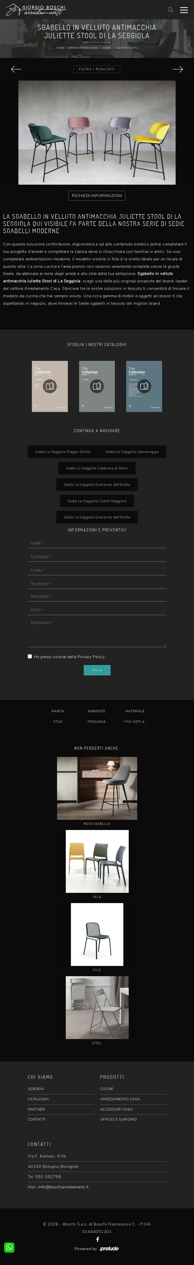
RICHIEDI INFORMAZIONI (97, 196)
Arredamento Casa (83, 48)
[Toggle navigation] (184, 9)
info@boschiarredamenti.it (63, 1187)
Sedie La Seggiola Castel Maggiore (97, 500)
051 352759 (48, 1177)
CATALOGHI (38, 1099)
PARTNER (36, 1109)
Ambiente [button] (96, 711)
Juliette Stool (127, 48)
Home (60, 48)
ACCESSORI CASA (116, 1109)
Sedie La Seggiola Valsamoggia (132, 451)
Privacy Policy (91, 657)
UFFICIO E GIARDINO (118, 1119)
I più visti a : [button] (135, 722)
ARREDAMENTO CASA (120, 1099)
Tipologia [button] (96, 722)
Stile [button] (57, 722)
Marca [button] (58, 711)
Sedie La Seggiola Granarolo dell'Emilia (97, 484)
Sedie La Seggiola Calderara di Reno (97, 468)
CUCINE (107, 1088)
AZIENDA (36, 1088)
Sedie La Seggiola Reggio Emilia (62, 451)
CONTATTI (36, 1119)
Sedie (107, 48)
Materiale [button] (135, 711)
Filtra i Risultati (97, 69)
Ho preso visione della (69, 657)
